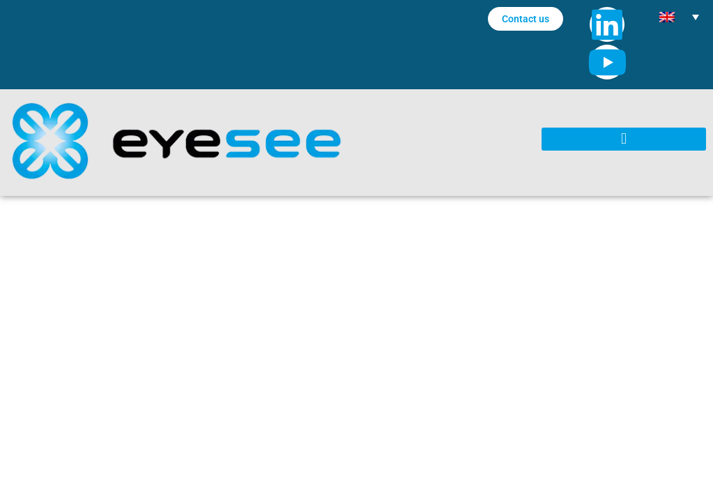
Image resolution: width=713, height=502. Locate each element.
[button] (624, 139)
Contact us (525, 18)
